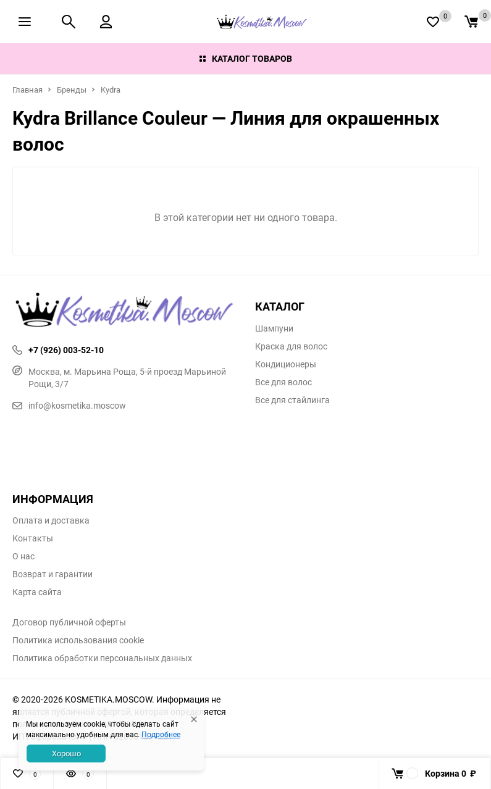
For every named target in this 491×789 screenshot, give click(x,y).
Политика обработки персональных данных (102, 658)
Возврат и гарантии (52, 574)
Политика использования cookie (78, 640)
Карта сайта (37, 592)
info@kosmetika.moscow (69, 405)
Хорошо (66, 753)
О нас (23, 556)
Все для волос (283, 382)
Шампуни (274, 328)
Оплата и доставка (51, 520)
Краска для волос (291, 346)
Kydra (110, 89)
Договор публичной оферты (69, 622)
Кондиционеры (285, 364)
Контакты (32, 538)
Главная (27, 89)
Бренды (71, 89)
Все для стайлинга (292, 400)
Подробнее (160, 734)
